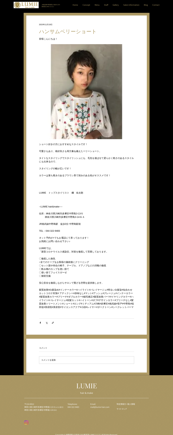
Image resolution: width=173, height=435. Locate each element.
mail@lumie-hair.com (99, 407)
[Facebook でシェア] (40, 323)
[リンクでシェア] (53, 323)
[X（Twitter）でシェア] (46, 323)
